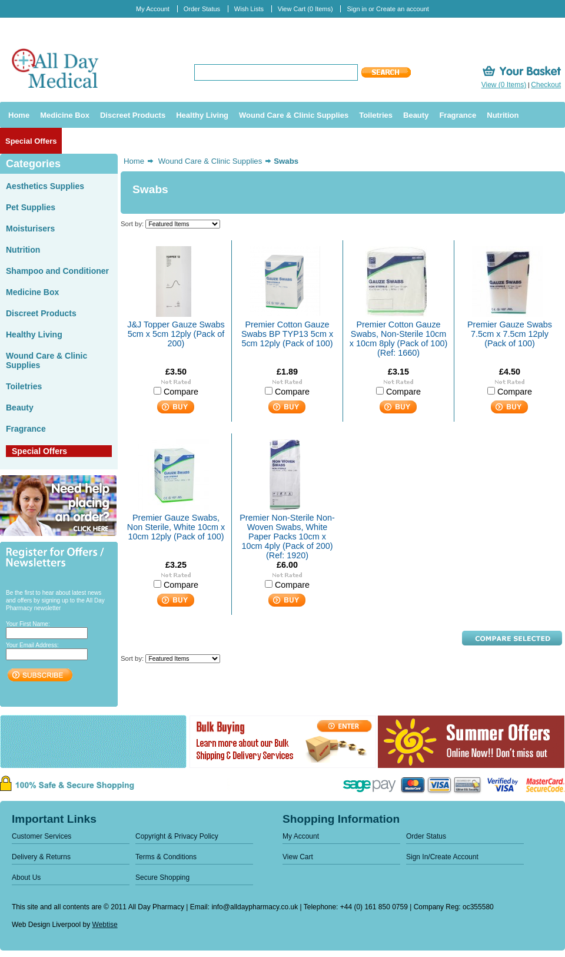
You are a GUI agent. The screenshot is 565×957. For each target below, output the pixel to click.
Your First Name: (28, 624)
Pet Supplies (30, 207)
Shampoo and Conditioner (57, 271)
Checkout (546, 85)
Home (134, 161)
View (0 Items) (503, 85)
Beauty (20, 407)
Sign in (357, 8)
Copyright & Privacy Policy (176, 836)
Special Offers (39, 451)
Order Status (202, 8)
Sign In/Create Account (442, 857)
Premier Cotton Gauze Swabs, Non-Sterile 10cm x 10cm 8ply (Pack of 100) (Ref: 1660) (398, 338)
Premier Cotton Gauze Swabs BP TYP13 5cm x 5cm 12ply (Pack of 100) (287, 334)
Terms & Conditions (166, 857)
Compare (181, 391)
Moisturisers (30, 228)
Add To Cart (176, 407)
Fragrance (26, 428)
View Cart (305, 8)
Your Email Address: (32, 645)
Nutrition (23, 249)
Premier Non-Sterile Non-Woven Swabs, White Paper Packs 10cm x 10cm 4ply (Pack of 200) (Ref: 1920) (287, 536)
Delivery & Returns (41, 857)
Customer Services (41, 836)
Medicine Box (32, 292)
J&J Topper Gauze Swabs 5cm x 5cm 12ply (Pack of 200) (175, 334)
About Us (26, 877)
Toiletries (24, 386)
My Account (153, 8)
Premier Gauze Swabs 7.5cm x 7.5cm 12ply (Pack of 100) (509, 334)
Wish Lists (249, 8)
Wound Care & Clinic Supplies (210, 161)
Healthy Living (34, 334)
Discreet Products (41, 313)
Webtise (105, 924)
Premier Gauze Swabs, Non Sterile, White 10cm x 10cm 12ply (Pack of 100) (176, 527)
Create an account (402, 8)
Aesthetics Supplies (45, 186)
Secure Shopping (162, 877)
